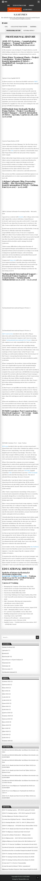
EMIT (36, 81)
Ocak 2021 (5, 697)
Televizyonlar (6, 669)
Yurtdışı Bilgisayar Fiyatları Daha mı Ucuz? (15, 816)
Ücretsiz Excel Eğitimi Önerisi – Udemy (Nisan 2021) (18, 819)
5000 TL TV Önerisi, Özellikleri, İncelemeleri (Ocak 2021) (19, 844)
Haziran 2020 (6, 719)
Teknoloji (5, 663)
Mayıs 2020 (5, 722)
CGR (10, 472)
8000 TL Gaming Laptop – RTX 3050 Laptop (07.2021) (18, 810)
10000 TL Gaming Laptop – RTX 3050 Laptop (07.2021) (18, 813)
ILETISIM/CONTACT (27, 9)
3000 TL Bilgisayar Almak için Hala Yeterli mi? (16, 832)
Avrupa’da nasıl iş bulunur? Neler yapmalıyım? (16, 866)
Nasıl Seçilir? (6, 656)
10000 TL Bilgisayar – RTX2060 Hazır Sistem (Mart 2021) (19, 825)
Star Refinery (34, 546)
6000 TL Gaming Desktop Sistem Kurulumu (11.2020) (18, 860)
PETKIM (27, 470)
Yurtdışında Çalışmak (8, 672)
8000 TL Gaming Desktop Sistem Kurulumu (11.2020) (18, 857)
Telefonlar (5, 666)
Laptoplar (5, 650)
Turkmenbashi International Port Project (18, 340)
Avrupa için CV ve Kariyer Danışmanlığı (14, 863)
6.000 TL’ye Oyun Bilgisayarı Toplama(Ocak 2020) (17, 785)
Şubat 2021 (5, 694)
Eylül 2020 (5, 709)
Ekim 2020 (5, 706)
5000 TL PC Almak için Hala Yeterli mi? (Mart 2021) (17, 765)
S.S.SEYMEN (20, 14)
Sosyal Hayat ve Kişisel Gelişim (11, 659)
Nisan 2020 (5, 725)
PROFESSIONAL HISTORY (14, 9)
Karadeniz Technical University (14, 576)
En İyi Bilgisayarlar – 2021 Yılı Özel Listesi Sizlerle (17, 838)
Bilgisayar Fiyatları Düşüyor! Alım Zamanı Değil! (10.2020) (19, 869)
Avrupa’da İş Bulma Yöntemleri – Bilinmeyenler (16, 835)
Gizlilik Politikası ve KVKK (19, 5)
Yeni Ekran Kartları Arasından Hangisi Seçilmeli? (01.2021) (19, 850)
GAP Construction (7, 334)
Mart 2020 (5, 728)
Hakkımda (31, 5)
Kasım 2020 (5, 703)
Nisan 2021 (5, 687)
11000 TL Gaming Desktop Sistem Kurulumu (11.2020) (18, 853)
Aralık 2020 (5, 700)
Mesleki (4, 653)
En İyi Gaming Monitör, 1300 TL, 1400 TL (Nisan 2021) (18, 822)
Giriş (8, 5)
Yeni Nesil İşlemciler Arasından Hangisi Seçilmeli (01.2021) (20, 847)
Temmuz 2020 (6, 716)
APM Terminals (32, 472)
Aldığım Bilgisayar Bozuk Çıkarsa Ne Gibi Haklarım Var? (19, 841)
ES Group (5, 446)
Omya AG (12, 260)
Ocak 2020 (5, 734)
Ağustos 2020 (6, 712)
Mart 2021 (5, 691)
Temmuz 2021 (6, 681)
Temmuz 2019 (6, 740)
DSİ (12, 150)
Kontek (21, 217)
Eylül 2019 (5, 737)
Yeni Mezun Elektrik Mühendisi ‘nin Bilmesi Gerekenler (19, 750)
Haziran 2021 (6, 684)
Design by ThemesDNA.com (20, 879)
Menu (6, 2)
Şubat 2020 (5, 731)
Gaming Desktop (7, 647)
